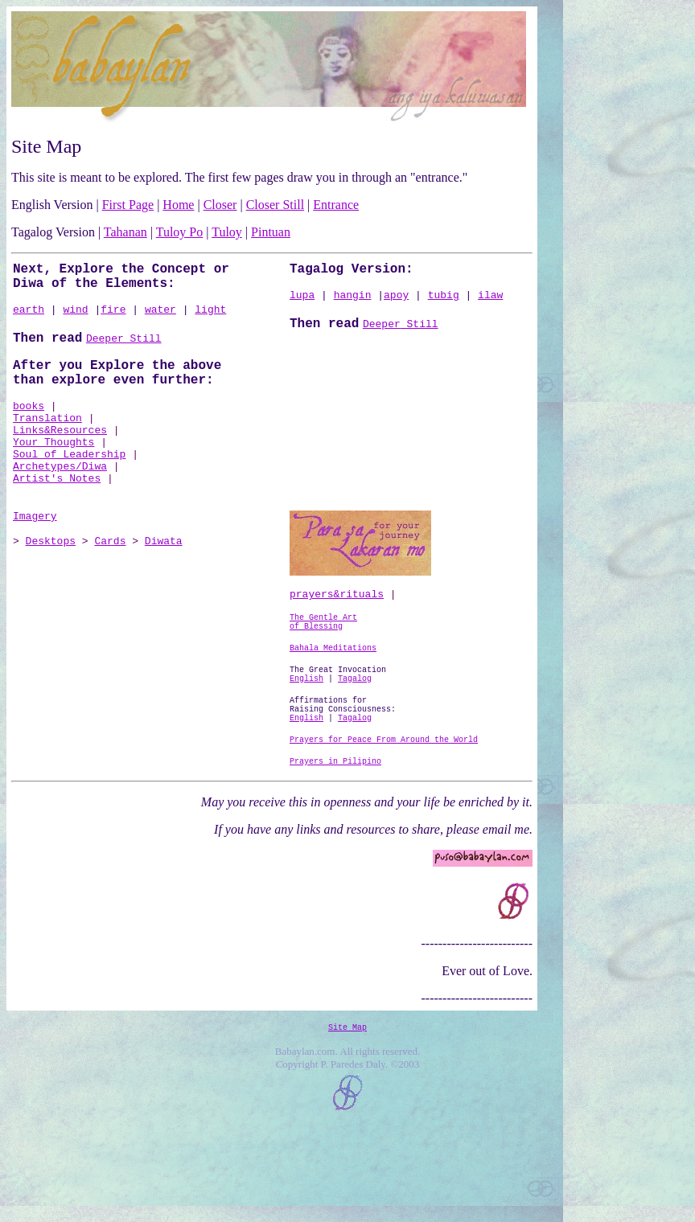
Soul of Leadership (69, 481)
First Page (128, 204)
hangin (353, 300)
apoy (396, 300)
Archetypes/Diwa (60, 496)
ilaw (490, 300)
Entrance (336, 204)
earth (28, 317)
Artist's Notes (57, 510)
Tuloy (227, 232)
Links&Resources (60, 452)
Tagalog (355, 776)
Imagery (35, 555)
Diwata (164, 583)
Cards (109, 583)
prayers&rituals (337, 633)
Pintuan (270, 232)
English (306, 776)
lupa (302, 300)
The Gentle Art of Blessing (323, 665)
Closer (220, 204)
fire (113, 317)
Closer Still (275, 204)
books (28, 423)
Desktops (51, 583)
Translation (47, 438)
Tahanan (125, 232)
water (160, 317)
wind (75, 317)
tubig (443, 300)
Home (178, 204)
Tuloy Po (180, 232)
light (210, 317)
